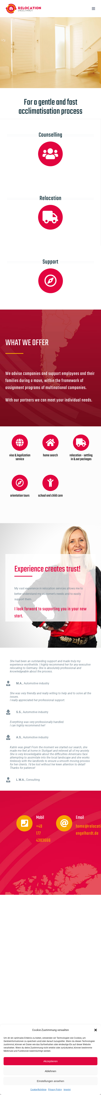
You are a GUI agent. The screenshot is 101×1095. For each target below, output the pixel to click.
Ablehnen (50, 1071)
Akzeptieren (50, 1061)
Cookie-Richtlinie (38, 1089)
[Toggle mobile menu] (94, 8)
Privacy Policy (55, 1089)
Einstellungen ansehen (50, 1081)
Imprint (67, 1089)
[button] (95, 1030)
